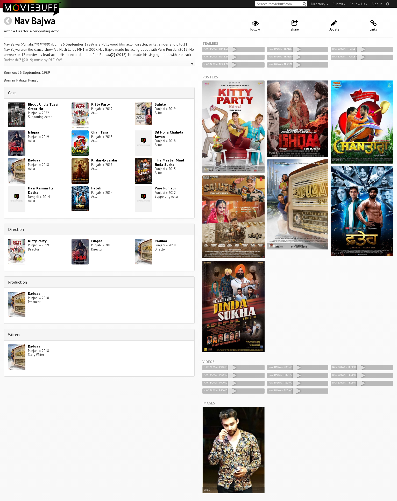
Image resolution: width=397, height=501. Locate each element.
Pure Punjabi (165, 188)
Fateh (96, 188)
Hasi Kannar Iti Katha (40, 190)
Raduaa (34, 160)
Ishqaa (33, 132)
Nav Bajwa (34, 20)
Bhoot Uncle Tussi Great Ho (43, 106)
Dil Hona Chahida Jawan (169, 134)
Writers (14, 334)
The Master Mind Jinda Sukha (169, 162)
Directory (320, 4)
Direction (16, 229)
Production (17, 282)
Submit (339, 4)
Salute (160, 104)
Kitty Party (100, 104)
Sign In (377, 4)
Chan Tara (99, 132)
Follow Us (359, 4)
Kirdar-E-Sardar (104, 160)
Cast (12, 92)
